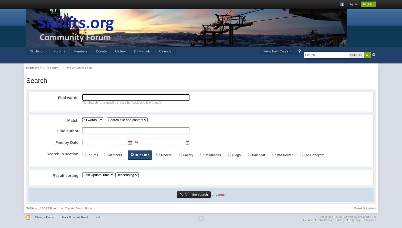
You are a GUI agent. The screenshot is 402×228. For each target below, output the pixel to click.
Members (80, 51)
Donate (101, 51)
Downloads (142, 51)
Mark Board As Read (75, 217)
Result (65, 175)
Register (368, 4)
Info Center (284, 155)
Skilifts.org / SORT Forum (42, 208)
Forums (59, 51)
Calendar (166, 51)
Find (68, 97)
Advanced (374, 55)
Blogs (236, 155)
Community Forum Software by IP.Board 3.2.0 (347, 217)
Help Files (142, 155)
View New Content (277, 51)
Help (98, 217)
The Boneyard (314, 155)
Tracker (166, 155)
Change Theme (45, 217)
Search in (62, 154)
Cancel (220, 194)
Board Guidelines (365, 208)
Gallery (120, 51)
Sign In (353, 4)
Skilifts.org (37, 51)
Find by (66, 142)
